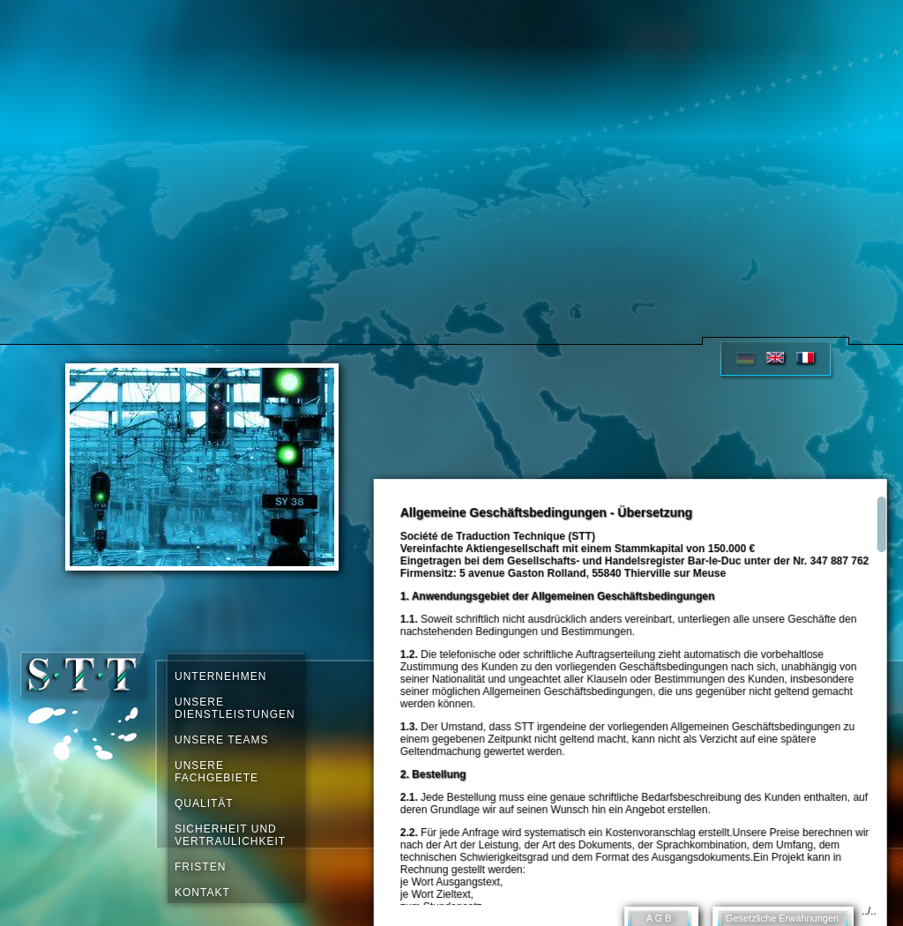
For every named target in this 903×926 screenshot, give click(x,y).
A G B (659, 918)
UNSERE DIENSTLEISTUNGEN (234, 708)
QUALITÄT (204, 803)
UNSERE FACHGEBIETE (216, 771)
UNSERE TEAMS (221, 740)
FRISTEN (200, 867)
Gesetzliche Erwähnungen (782, 918)
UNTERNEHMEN (220, 676)
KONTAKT (202, 892)
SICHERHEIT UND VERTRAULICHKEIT (230, 835)
